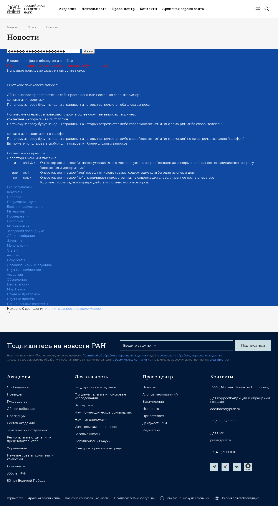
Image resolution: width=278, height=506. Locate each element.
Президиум (16, 416)
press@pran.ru (219, 359)
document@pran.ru (225, 409)
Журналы (14, 241)
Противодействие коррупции (134, 498)
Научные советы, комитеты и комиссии (30, 457)
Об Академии (18, 387)
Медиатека (151, 430)
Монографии (17, 245)
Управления (17, 448)
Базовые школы (87, 434)
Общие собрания (21, 236)
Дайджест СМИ (154, 423)
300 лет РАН (16, 473)
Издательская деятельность (97, 427)
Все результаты (19, 187)
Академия (15, 275)
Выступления (153, 402)
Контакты (14, 192)
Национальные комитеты (27, 304)
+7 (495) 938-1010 (223, 452)
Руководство (17, 402)
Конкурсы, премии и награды (98, 448)
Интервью (150, 409)
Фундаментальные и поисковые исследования (100, 396)
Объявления (17, 280)
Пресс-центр (157, 376)
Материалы (16, 211)
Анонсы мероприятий (160, 394)
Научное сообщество (24, 270)
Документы (16, 260)
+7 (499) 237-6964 (223, 421)
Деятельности (18, 284)
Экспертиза (84, 405)
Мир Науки (16, 289)
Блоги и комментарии (25, 207)
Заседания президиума (26, 231)
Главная (12, 27)
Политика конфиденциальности (87, 498)
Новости (52, 27)
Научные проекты (21, 299)
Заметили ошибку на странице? (184, 498)
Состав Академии (21, 423)
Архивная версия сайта (44, 498)
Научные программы (24, 294)
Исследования (18, 216)
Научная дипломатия (91, 420)
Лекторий (15, 221)
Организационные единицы (30, 265)
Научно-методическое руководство (103, 412)
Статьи (12, 250)
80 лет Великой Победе (26, 481)
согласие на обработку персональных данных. (191, 355)
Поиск (32, 27)
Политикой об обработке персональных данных (115, 355)
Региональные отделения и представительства (29, 439)
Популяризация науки (93, 441)
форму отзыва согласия (131, 359)
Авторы (13, 255)
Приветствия (153, 416)
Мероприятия (18, 226)
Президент (16, 394)
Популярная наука (21, 202)
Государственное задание (95, 387)
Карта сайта (15, 498)
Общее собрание (21, 409)
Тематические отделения (27, 430)
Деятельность (91, 376)
